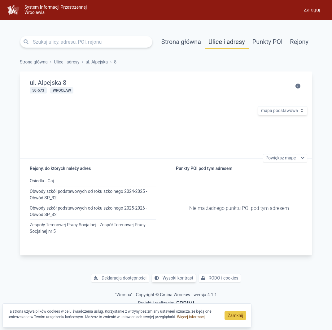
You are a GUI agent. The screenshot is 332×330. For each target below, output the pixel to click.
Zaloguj (312, 10)
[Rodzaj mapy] (282, 110)
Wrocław (62, 90)
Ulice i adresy (226, 42)
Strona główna (181, 42)
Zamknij (235, 315)
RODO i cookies (219, 278)
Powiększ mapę (281, 158)
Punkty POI (267, 42)
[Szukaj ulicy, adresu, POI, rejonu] (86, 42)
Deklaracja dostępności (120, 278)
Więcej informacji (191, 317)
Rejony (299, 42)
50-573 (38, 90)
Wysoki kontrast (174, 278)
